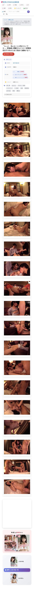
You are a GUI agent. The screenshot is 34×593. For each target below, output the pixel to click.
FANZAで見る (8, 54)
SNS (4, 11)
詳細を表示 (9, 94)
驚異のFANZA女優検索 (10, 2)
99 (9, 5)
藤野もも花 (10, 19)
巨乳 (10, 8)
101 (22, 5)
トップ (5, 19)
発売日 (26, 8)
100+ (15, 5)
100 (3, 8)
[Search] (17, 12)
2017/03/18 (16, 63)
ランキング (17, 8)
